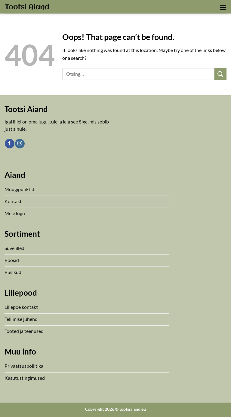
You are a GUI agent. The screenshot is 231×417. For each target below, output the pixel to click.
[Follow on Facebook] (9, 143)
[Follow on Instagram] (19, 143)
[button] (222, 7)
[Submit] (220, 74)
